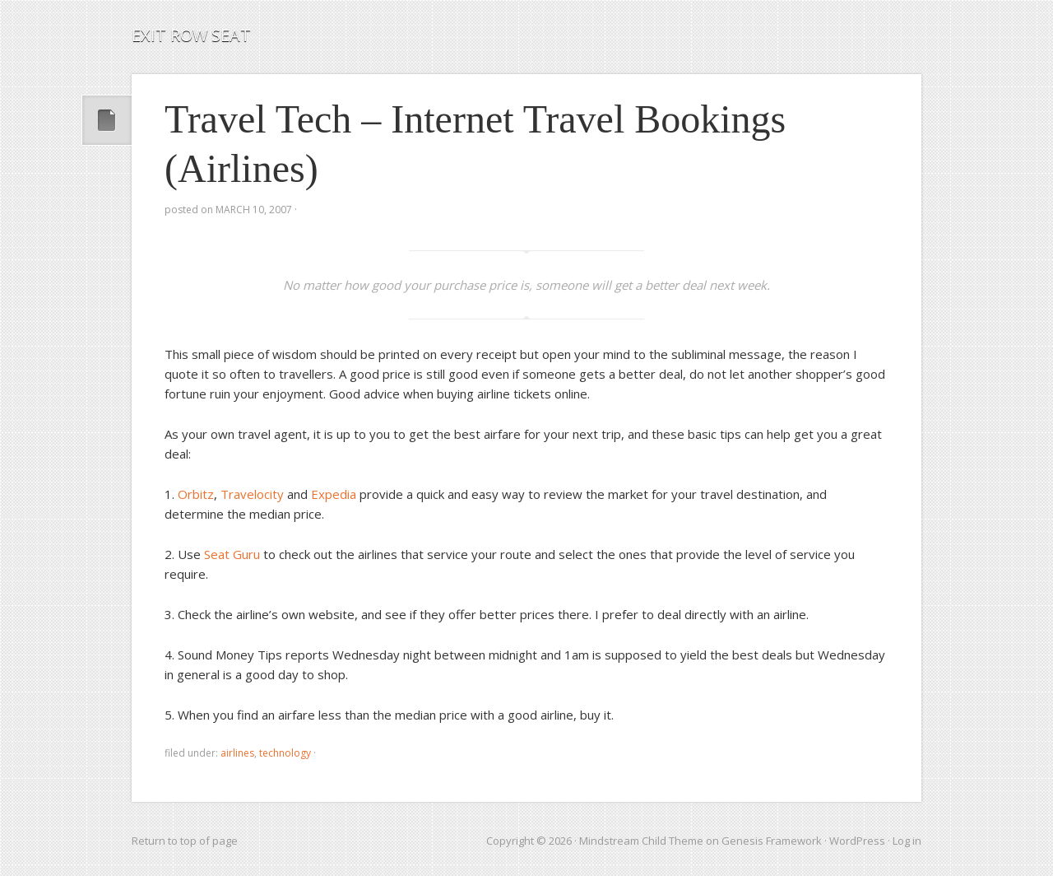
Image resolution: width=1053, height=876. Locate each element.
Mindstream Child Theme (641, 840)
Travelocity (252, 494)
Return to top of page (185, 840)
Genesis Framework (771, 840)
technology (285, 753)
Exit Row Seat (191, 35)
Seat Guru (232, 554)
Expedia (333, 494)
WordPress (857, 840)
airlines (237, 753)
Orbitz (196, 494)
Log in (907, 840)
